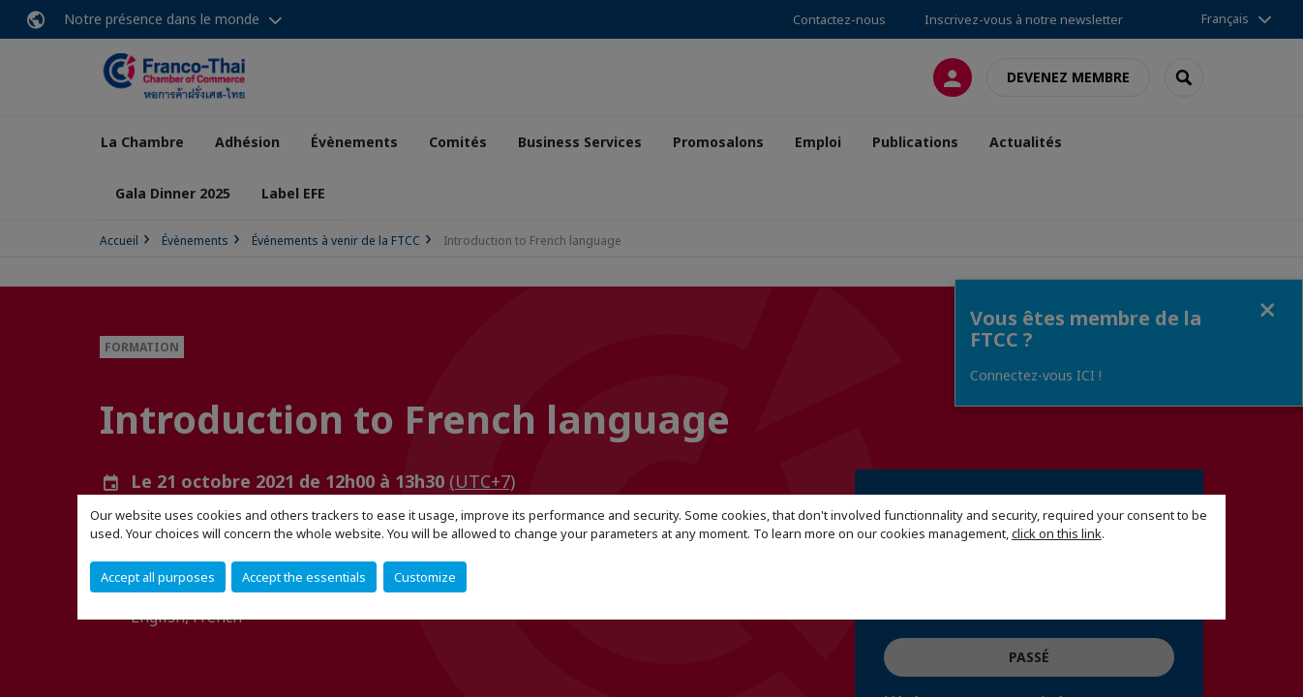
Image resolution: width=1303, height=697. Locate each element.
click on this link (1057, 533)
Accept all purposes (158, 577)
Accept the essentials (304, 577)
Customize (425, 577)
